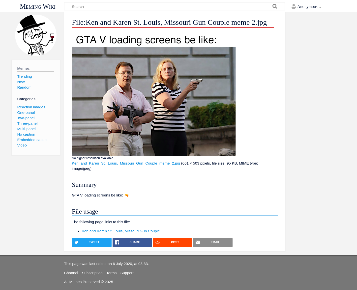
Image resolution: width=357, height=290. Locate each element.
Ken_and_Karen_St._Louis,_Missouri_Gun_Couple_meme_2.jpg (126, 163)
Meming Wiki (38, 6)
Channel (71, 273)
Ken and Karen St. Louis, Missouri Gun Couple (121, 231)
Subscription (92, 273)
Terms (111, 273)
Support (126, 273)
